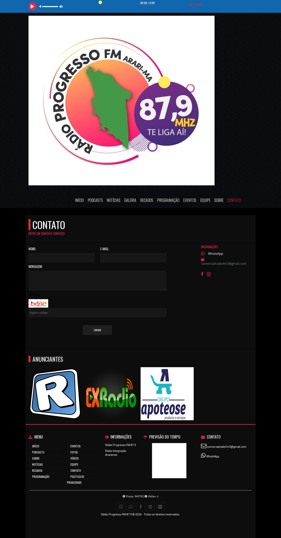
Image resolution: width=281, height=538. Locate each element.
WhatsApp (215, 253)
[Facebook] (140, 507)
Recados (146, 200)
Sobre (219, 200)
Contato (234, 200)
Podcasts (95, 200)
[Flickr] (160, 507)
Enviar (97, 330)
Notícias (113, 200)
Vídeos (74, 458)
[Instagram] (121, 507)
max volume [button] (61, 6)
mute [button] (41, 6)
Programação (168, 200)
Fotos (74, 452)
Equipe (205, 200)
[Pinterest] (150, 507)
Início (79, 200)
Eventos (189, 200)
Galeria (130, 200)
